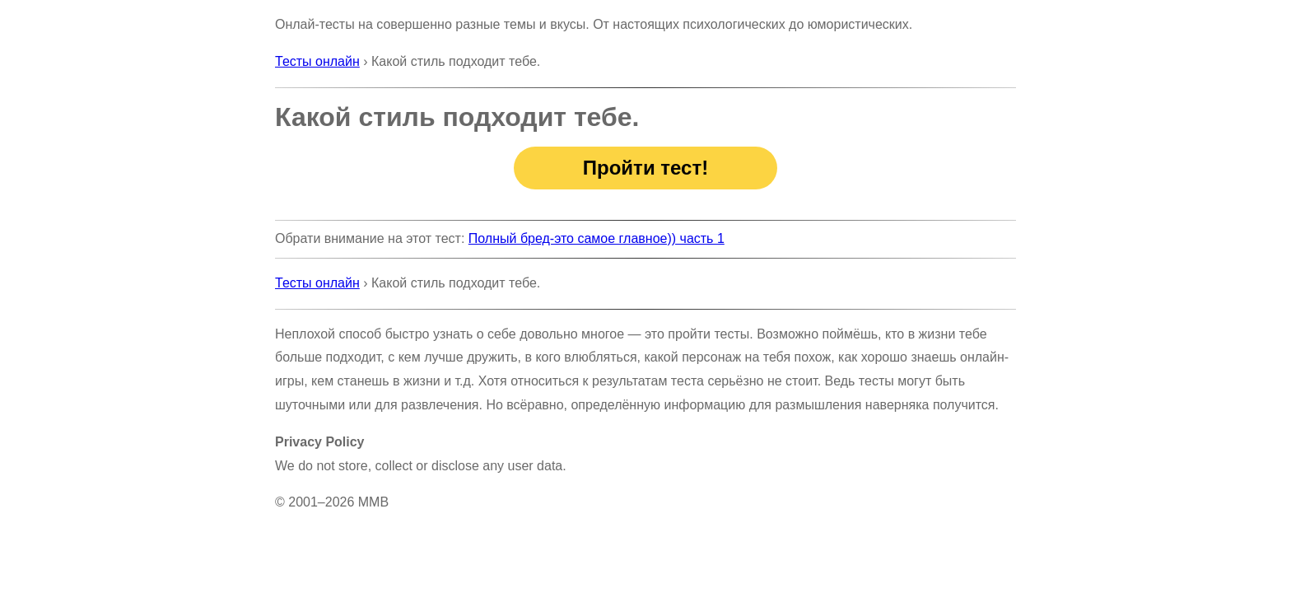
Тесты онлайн (317, 61)
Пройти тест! (645, 167)
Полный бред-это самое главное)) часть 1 (596, 238)
